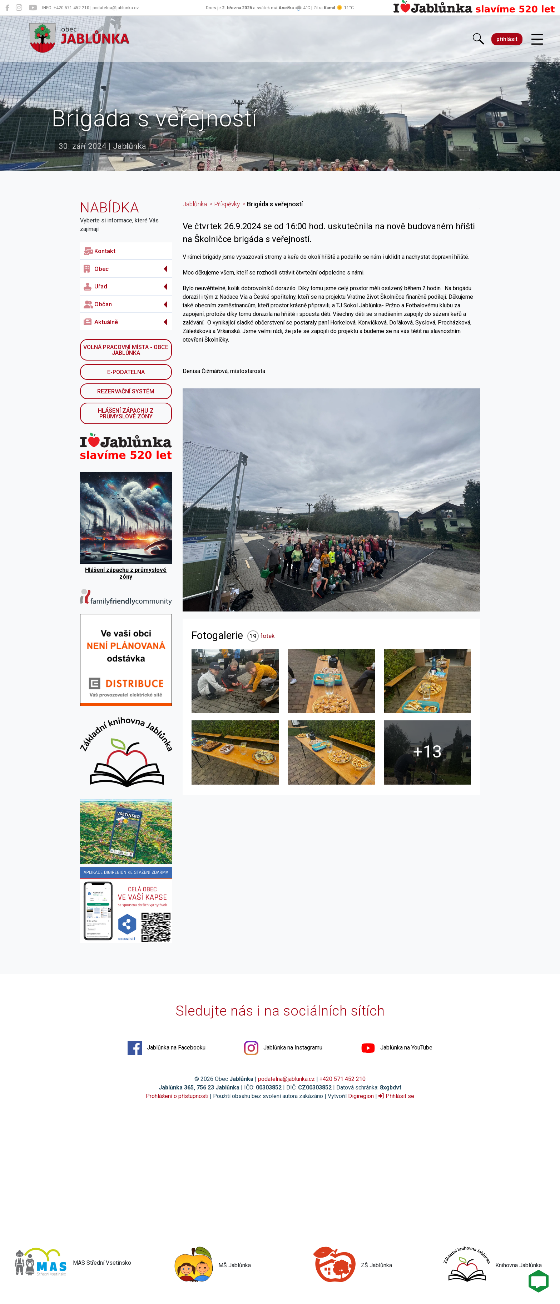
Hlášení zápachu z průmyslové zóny (126, 413)
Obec (96, 269)
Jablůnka (195, 204)
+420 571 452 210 (342, 1079)
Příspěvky (227, 204)
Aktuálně (101, 322)
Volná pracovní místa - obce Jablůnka (125, 350)
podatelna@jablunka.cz (286, 1079)
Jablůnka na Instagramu (283, 1048)
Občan (98, 304)
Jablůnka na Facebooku (166, 1048)
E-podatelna (126, 372)
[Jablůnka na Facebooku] (7, 8)
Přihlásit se (396, 1096)
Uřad (95, 287)
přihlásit (506, 39)
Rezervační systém (125, 391)
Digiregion (361, 1096)
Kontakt (99, 251)
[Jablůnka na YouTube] (33, 8)
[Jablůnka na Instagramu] (19, 8)
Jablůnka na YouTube (396, 1048)
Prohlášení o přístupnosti (177, 1096)
